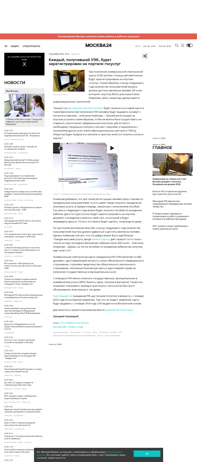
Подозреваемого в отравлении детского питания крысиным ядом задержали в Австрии (20, 178)
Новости (14, 82)
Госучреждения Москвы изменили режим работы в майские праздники (98, 36)
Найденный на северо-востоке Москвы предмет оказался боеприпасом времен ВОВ (23, 194)
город (18, 169)
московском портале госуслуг (85, 108)
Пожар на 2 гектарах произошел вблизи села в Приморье (23, 437)
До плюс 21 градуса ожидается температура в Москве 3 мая (18, 383)
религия (17, 375)
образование (75, 332)
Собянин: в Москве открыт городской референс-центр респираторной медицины (24, 110)
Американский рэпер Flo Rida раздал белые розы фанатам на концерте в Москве (21, 162)
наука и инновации (112, 336)
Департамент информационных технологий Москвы (74, 336)
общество (18, 301)
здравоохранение (60, 332)
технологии (103, 332)
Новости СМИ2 (55, 344)
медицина (8, 301)
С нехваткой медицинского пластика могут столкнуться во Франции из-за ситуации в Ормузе (22, 250)
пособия (113, 332)
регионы (27, 442)
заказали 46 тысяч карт (119, 310)
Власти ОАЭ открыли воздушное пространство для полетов (19, 424)
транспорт (8, 240)
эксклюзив (28, 200)
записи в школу (100, 239)
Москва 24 (98, 45)
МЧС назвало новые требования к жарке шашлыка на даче (20, 397)
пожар (20, 288)
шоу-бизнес (9, 169)
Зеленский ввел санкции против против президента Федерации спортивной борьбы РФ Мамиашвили (22, 311)
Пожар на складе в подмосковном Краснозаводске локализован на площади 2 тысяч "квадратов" (20, 282)
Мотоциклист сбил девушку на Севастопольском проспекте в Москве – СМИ (23, 266)
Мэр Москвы (12, 91)
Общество (75, 54)
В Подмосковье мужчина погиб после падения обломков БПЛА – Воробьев (22, 134)
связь (94, 332)
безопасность (15, 402)
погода (17, 389)
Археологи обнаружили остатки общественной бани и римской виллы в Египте (23, 326)
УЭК (120, 332)
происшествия (17, 139)
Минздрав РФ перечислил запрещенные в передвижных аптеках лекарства (23, 296)
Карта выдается (62, 296)
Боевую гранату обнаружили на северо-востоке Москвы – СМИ (23, 208)
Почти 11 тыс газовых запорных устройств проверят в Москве (19, 341)
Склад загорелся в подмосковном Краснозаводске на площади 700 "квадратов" (20, 356)
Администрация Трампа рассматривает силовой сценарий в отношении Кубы (23, 410)
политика (8, 227)
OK (147, 453)
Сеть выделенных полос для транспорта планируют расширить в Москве (23, 235)
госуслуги (86, 332)
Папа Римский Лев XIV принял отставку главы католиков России (23, 370)
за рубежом (23, 153)
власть (7, 139)
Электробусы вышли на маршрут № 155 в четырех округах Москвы (22, 450)
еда (5, 402)
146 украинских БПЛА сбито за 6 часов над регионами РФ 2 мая (22, 222)
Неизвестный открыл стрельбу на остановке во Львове (20, 148)
